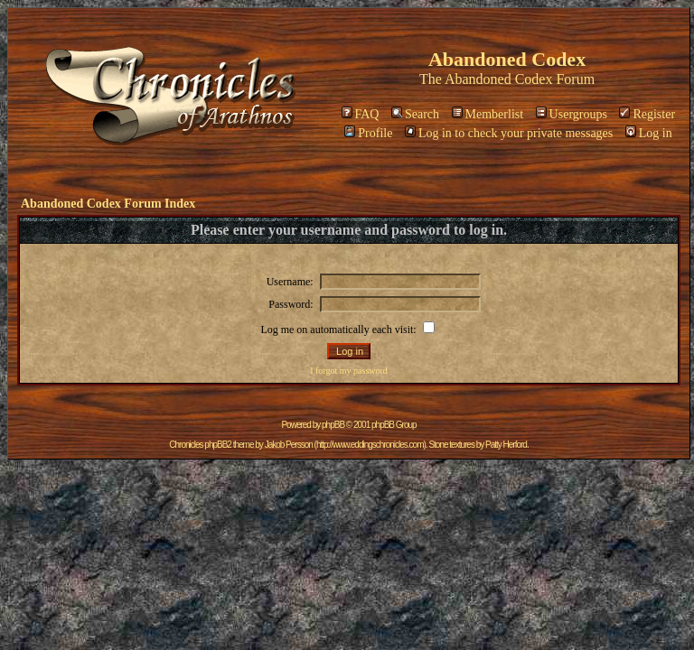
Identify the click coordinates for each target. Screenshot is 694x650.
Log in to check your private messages (509, 133)
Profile (368, 133)
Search (415, 114)
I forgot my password (349, 371)
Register (647, 114)
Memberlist (488, 114)
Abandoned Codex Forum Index (108, 203)
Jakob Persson (289, 445)
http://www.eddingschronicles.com (370, 445)
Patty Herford (506, 445)
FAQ (361, 114)
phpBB (333, 425)
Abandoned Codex (499, 79)
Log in (648, 133)
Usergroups (571, 114)
